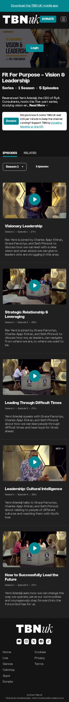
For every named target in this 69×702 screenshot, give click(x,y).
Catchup (9, 670)
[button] (14, 167)
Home (7, 652)
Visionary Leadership (23, 226)
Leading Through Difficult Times (33, 403)
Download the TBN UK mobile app (34, 5)
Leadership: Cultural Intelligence (33, 489)
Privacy (40, 658)
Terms (39, 664)
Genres (8, 664)
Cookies (40, 652)
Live (5, 658)
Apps (6, 676)
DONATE (48, 19)
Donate (11, 121)
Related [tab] (30, 153)
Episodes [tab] (10, 153)
